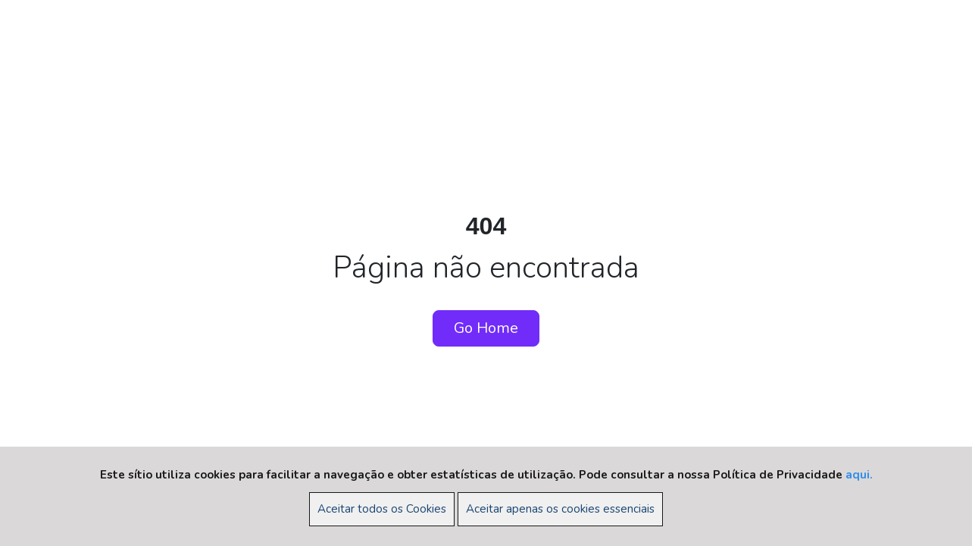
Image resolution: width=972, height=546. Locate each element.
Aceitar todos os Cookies (381, 508)
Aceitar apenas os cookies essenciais (560, 508)
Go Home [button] (486, 328)
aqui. (859, 474)
